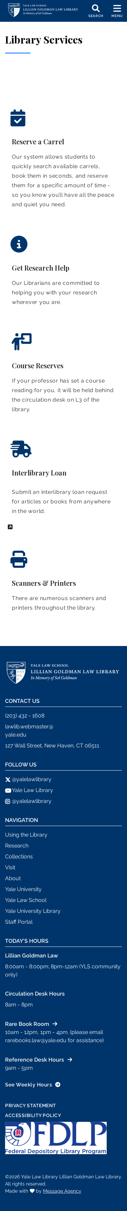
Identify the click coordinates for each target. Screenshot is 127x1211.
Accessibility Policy (33, 1115)
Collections (19, 856)
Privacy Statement (30, 1105)
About (13, 878)
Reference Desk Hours (34, 1059)
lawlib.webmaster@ (29, 726)
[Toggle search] (95, 11)
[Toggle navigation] (117, 11)
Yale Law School (25, 900)
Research (16, 845)
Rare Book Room (27, 1024)
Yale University (23, 889)
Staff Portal (19, 922)
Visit (10, 867)
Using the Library (26, 834)
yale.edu (15, 734)
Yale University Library (33, 911)
